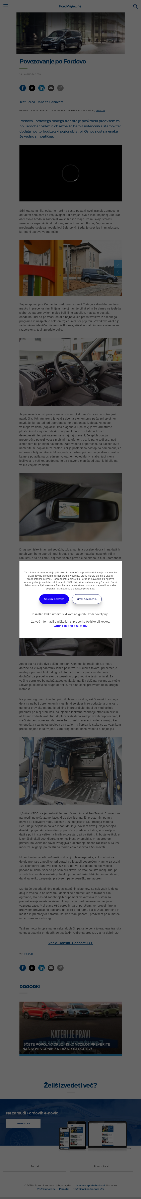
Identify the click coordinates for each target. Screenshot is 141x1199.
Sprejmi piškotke (54, 599)
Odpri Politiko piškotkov (70, 625)
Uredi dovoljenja (87, 599)
